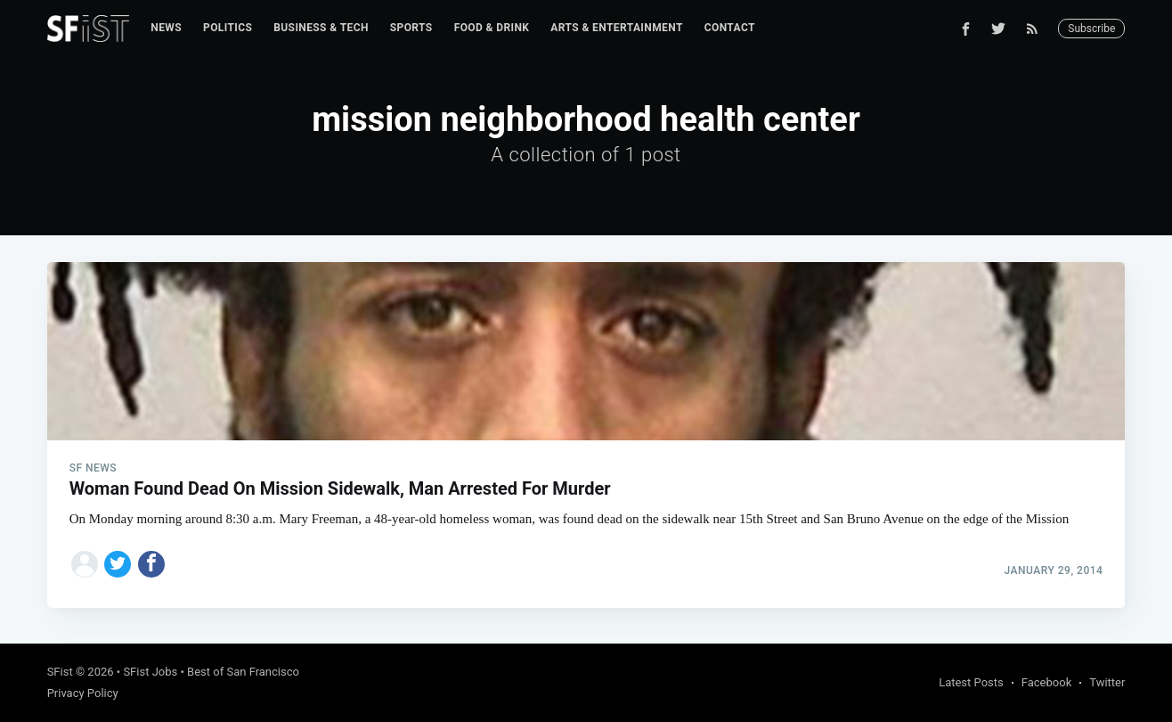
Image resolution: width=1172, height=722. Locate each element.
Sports (411, 27)
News (166, 27)
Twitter (1107, 682)
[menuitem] (166, 28)
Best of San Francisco (243, 671)
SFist (60, 671)
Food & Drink (492, 27)
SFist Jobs (150, 671)
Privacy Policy (82, 693)
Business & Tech (321, 27)
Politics (227, 27)
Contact (729, 27)
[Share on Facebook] (151, 564)
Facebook (1046, 682)
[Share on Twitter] (117, 564)
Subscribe (1091, 28)
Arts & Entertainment (616, 27)
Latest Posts (971, 682)
